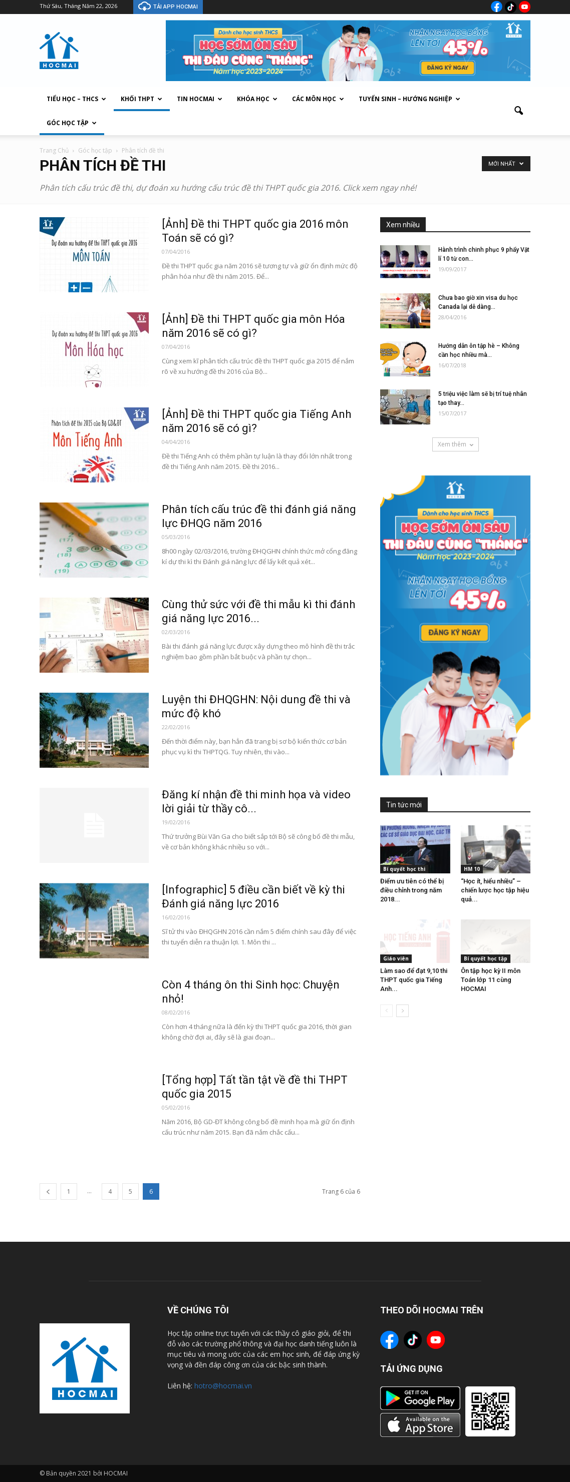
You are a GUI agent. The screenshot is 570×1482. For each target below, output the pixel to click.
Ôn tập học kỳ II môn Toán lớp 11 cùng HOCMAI (490, 980)
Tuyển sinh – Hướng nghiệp (409, 99)
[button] (518, 111)
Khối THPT (141, 99)
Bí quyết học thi (404, 868)
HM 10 (472, 868)
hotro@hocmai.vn (223, 1385)
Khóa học (257, 99)
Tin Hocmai (199, 99)
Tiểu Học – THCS (76, 99)
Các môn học (318, 99)
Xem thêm (455, 444)
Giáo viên (396, 958)
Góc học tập (72, 123)
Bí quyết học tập (485, 958)
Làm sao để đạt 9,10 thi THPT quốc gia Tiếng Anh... (413, 980)
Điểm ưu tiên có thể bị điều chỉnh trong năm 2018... (412, 890)
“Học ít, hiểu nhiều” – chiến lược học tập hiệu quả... (495, 890)
